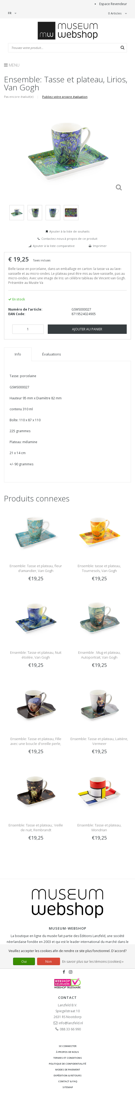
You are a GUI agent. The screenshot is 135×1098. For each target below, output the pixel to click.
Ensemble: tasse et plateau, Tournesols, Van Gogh (99, 568)
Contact (67, 997)
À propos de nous (67, 1052)
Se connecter (68, 1046)
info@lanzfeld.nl (71, 1023)
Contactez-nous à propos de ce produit (69, 239)
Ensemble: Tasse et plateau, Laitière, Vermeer (99, 741)
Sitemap (67, 1087)
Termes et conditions (67, 1058)
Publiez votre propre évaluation (65, 97)
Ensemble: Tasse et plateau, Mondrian (99, 827)
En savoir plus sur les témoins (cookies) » (93, 961)
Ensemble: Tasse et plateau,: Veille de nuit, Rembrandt (36, 827)
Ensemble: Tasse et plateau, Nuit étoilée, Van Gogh (35, 655)
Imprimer (100, 246)
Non (48, 961)
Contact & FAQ (67, 1081)
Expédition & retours (68, 1075)
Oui (24, 961)
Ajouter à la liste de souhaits (69, 231)
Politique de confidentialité (67, 1063)
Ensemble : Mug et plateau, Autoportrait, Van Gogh (99, 655)
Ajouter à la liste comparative (54, 246)
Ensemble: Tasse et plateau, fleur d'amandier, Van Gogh (36, 568)
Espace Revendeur (113, 4)
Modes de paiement (67, 1069)
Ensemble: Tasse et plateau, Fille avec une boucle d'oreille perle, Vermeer (35, 743)
